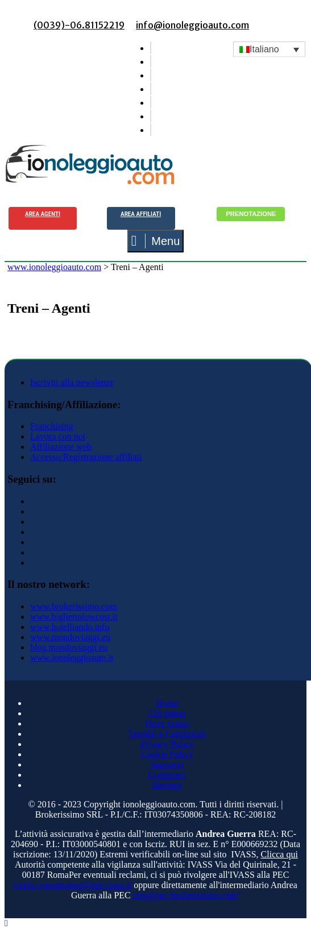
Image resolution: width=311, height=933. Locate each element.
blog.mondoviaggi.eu (68, 647)
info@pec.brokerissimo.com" (186, 895)
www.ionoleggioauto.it (72, 657)
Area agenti (42, 214)
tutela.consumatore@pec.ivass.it (72, 885)
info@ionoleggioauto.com (192, 25)
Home (167, 703)
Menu (155, 241)
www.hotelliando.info (69, 627)
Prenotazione (251, 213)
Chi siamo (166, 713)
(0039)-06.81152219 (79, 25)
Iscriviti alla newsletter (72, 382)
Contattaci (167, 774)
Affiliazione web (61, 446)
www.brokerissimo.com (73, 606)
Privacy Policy (167, 744)
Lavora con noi (57, 436)
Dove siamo (167, 723)
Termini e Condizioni (167, 734)
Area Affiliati (141, 214)
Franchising (51, 426)
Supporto (167, 764)
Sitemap (166, 785)
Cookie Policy (167, 754)
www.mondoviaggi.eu (70, 637)
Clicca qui (279, 854)
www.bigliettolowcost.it (74, 616)
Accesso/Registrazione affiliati (86, 457)
